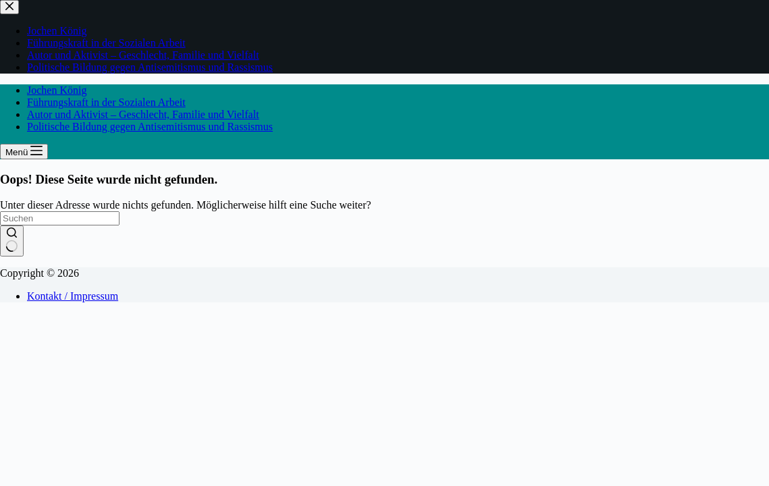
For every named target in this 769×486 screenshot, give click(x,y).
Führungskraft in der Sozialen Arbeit (106, 102)
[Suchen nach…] (60, 218)
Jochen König (56, 90)
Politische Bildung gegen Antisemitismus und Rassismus (150, 126)
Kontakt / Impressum (72, 296)
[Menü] (24, 151)
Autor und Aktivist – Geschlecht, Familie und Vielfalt (143, 114)
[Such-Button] (12, 240)
